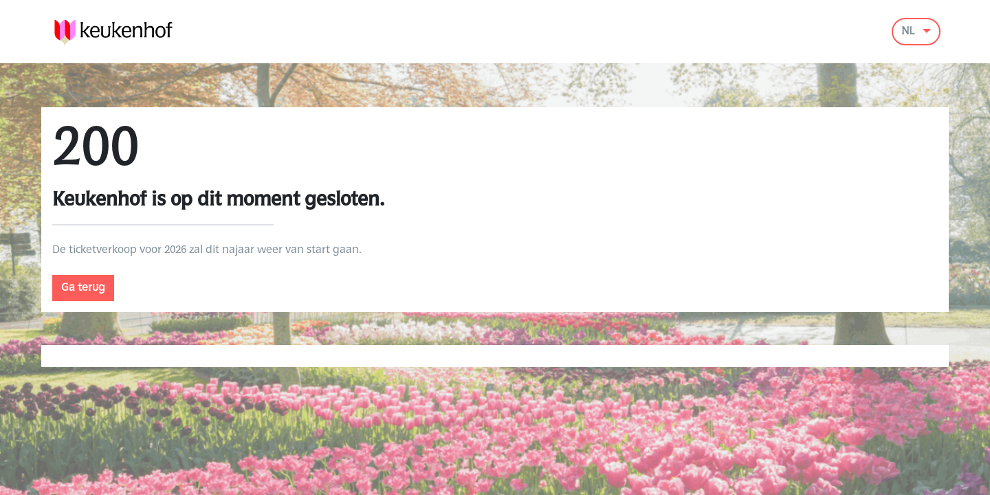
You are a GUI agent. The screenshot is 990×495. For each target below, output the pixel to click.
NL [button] (909, 31)
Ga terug (83, 288)
